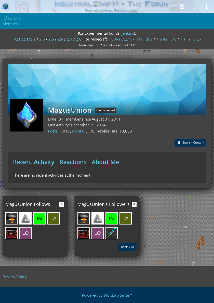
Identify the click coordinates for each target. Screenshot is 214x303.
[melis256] (25, 218)
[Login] (195, 6)
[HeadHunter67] (11, 233)
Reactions (73, 162)
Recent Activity (33, 162)
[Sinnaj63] (111, 233)
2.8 (79, 39)
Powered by (107, 295)
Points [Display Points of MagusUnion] (77, 131)
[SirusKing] (11, 218)
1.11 (184, 39)
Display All (127, 247)
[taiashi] (53, 218)
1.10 (173, 39)
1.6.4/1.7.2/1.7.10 (124, 39)
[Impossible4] (39, 218)
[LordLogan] (25, 233)
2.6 (60, 39)
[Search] (182, 6)
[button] (190, 143)
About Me (105, 162)
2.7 (69, 39)
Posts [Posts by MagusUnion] (52, 131)
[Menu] (207, 6)
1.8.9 (148, 39)
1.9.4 (160, 39)
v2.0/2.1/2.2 (25, 39)
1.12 (195, 39)
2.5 (51, 39)
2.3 (42, 39)
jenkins (128, 33)
